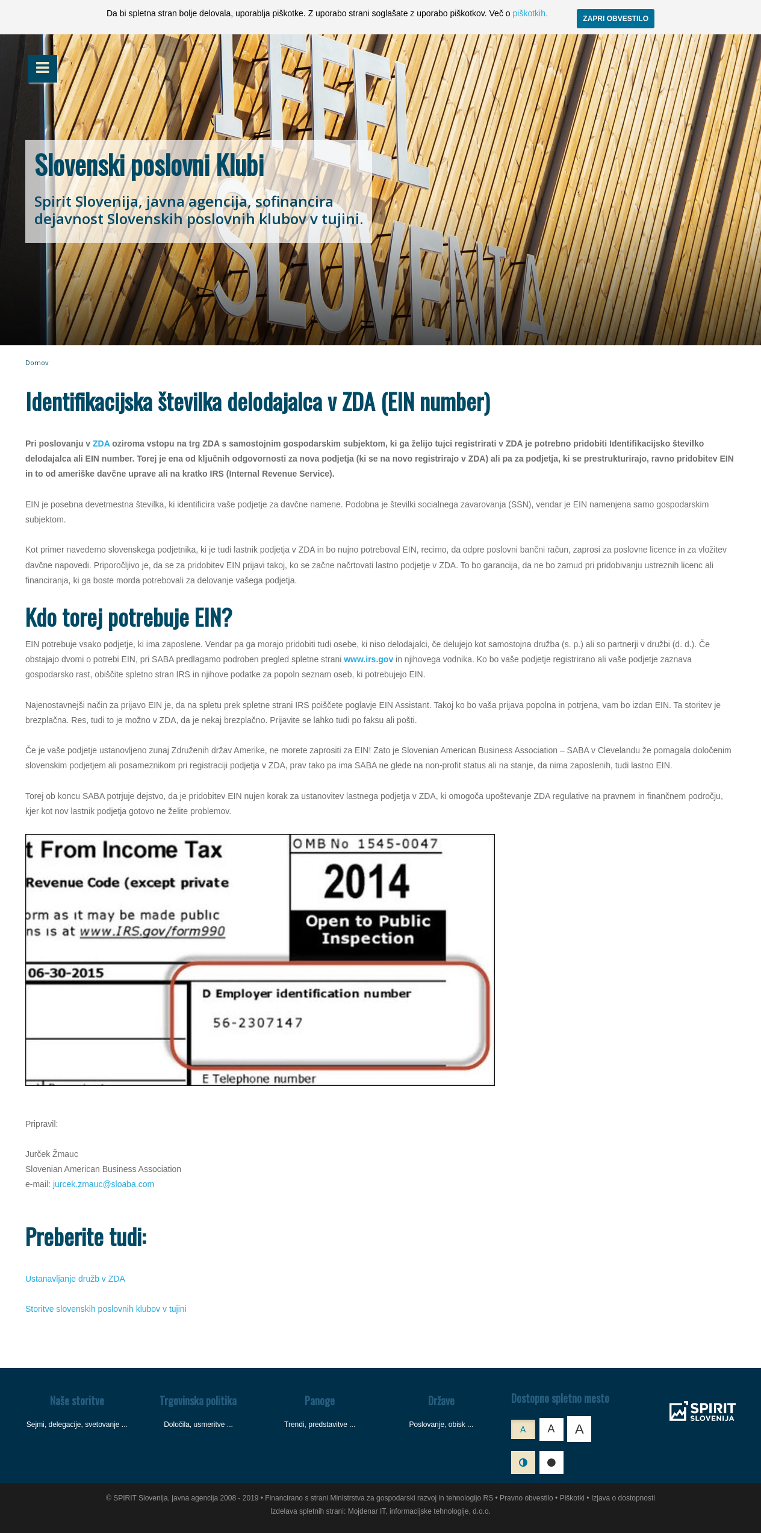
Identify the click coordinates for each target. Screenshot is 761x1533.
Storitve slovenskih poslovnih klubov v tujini (106, 1309)
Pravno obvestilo (526, 1498)
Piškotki (572, 1498)
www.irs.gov (368, 659)
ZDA (101, 443)
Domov (37, 362)
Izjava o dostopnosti (623, 1498)
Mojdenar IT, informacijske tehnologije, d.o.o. (419, 1511)
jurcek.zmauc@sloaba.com (103, 1184)
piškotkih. (529, 13)
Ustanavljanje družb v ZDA (75, 1279)
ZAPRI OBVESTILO (615, 18)
